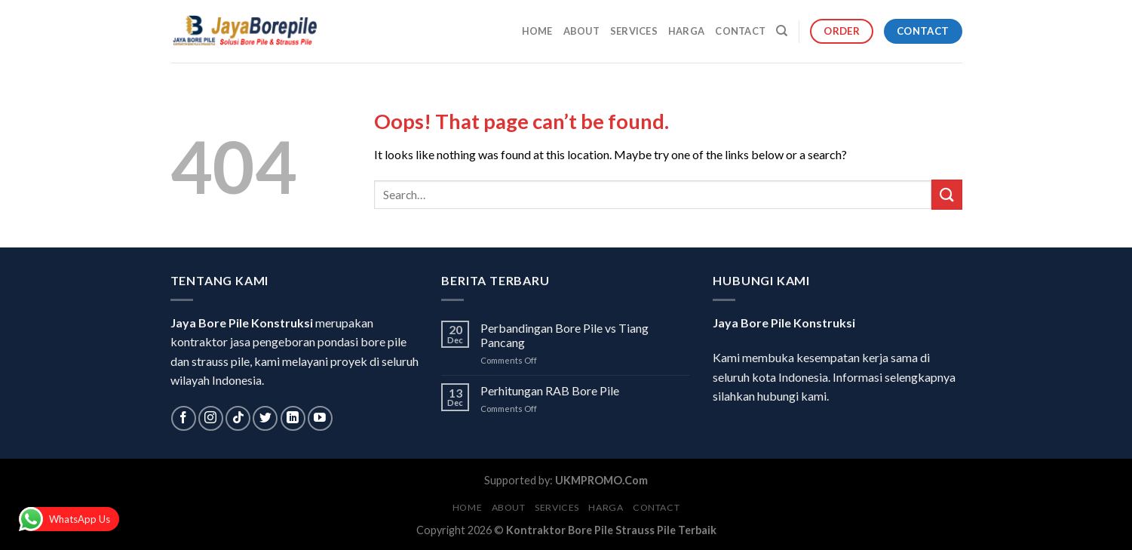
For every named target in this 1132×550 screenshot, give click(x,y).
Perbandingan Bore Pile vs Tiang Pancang (564, 335)
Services (634, 31)
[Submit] (946, 194)
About (581, 31)
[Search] (781, 31)
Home (537, 31)
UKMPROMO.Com (601, 480)
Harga (686, 31)
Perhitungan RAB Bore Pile (549, 390)
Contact (740, 31)
